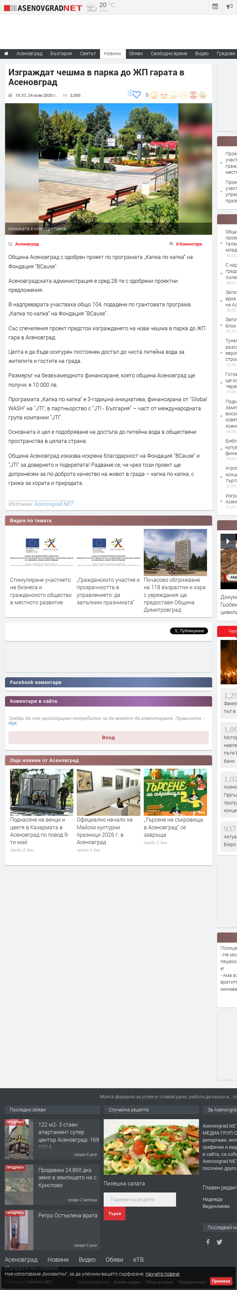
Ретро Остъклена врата (68, 1215)
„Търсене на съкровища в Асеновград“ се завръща (173, 827)
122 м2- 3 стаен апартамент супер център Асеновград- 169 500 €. (68, 1135)
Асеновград (27, 244)
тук (12, 723)
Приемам (221, 1281)
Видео (87, 1259)
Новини (112, 53)
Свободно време (169, 53)
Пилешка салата (124, 1183)
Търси (114, 1213)
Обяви (114, 1259)
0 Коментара (189, 244)
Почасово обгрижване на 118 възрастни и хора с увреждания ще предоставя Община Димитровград (175, 594)
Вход (108, 737)
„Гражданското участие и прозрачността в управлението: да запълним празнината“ (108, 591)
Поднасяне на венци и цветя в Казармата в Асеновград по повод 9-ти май (39, 830)
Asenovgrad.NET (53, 503)
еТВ (138, 1259)
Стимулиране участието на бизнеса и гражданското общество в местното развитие (41, 591)
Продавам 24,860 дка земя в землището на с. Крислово (68, 1177)
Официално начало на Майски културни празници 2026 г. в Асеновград (105, 830)
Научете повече (162, 1273)
